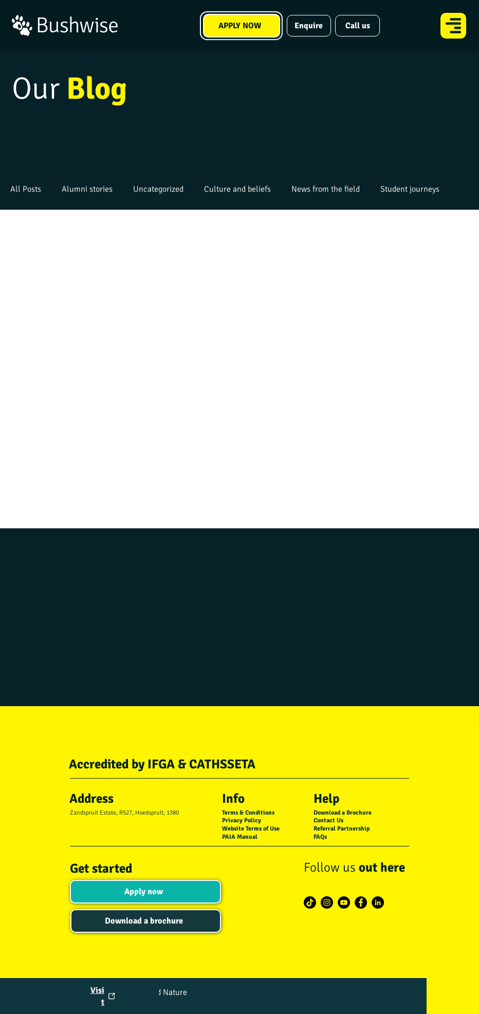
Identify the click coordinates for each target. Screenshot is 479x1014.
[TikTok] (310, 902)
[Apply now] (145, 892)
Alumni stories (87, 189)
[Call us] (357, 25)
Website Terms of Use (251, 829)
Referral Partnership (342, 829)
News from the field (325, 189)
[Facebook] (361, 902)
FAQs (320, 837)
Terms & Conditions (248, 813)
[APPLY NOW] (241, 26)
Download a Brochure (343, 813)
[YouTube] (344, 902)
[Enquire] (309, 25)
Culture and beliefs (237, 189)
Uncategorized (158, 189)
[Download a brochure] (145, 921)
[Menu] (453, 26)
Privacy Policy (241, 820)
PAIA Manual (239, 837)
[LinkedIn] (378, 902)
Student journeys (409, 189)
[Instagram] (327, 902)
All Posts (25, 189)
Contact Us (328, 820)
